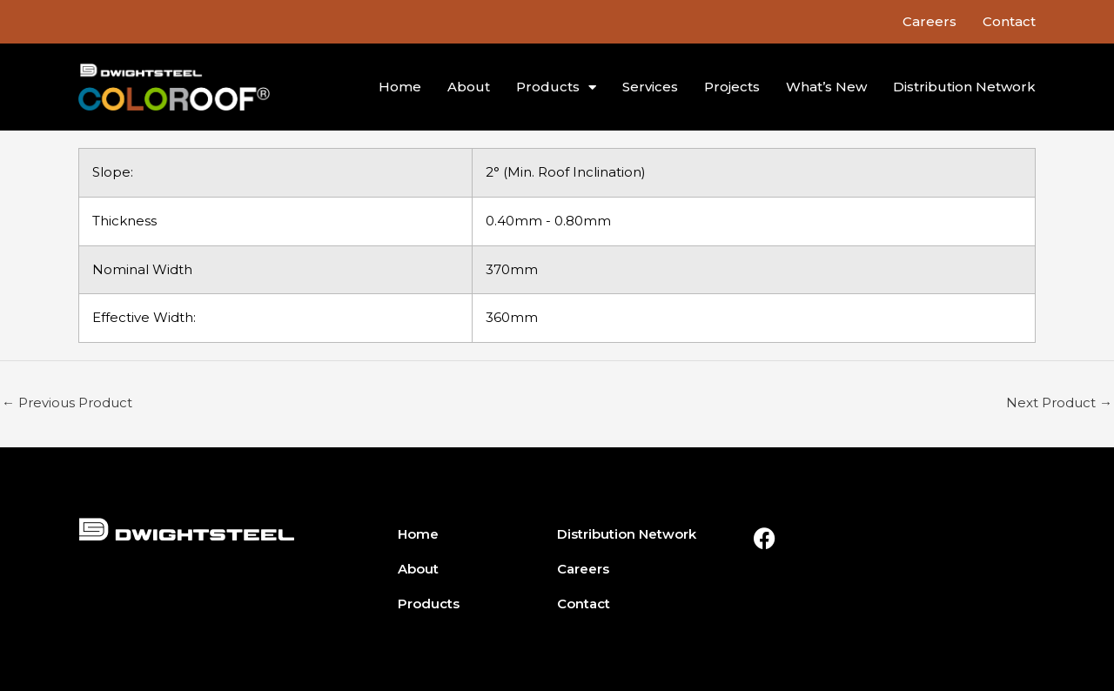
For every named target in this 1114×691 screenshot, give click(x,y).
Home (400, 86)
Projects (732, 86)
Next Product (1059, 402)
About (468, 86)
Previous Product (67, 402)
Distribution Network (964, 86)
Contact (1009, 21)
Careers (929, 21)
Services (650, 86)
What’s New (826, 86)
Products (556, 87)
